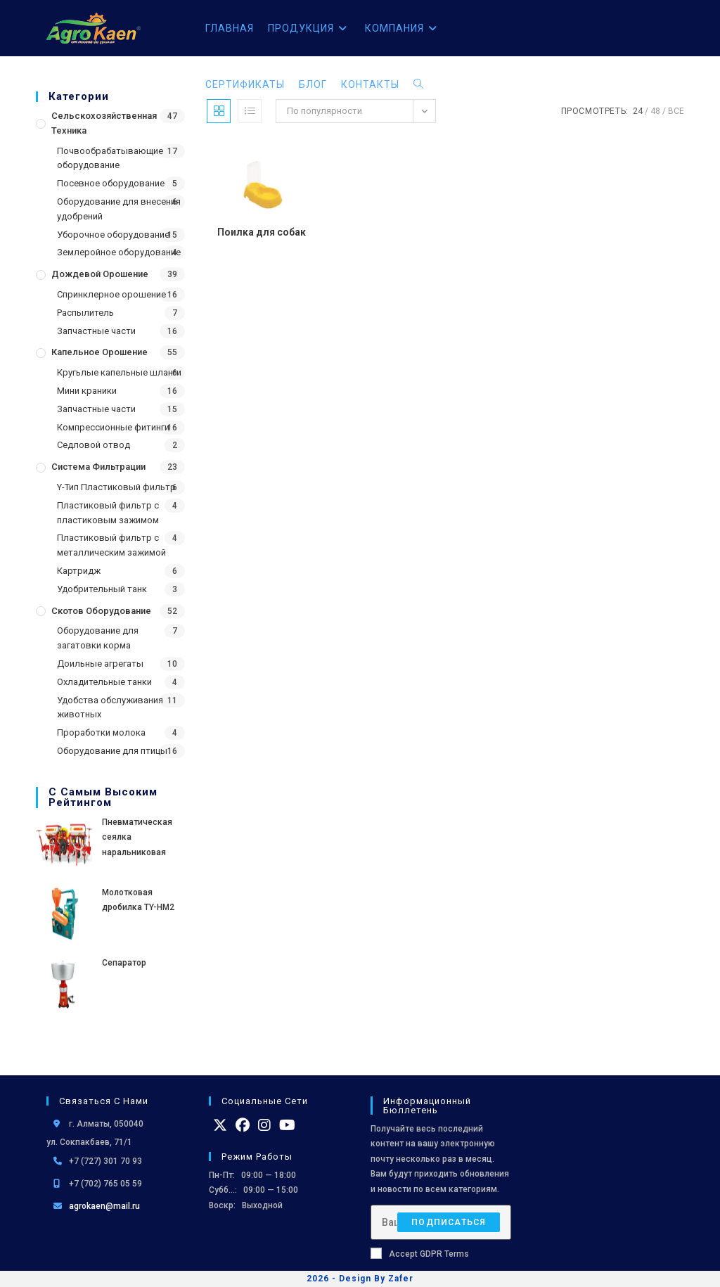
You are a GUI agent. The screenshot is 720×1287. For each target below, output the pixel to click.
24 (638, 111)
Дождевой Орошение (99, 274)
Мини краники (87, 390)
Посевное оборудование (111, 183)
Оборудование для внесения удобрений (119, 209)
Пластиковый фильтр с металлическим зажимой (111, 545)
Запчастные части (96, 331)
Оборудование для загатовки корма (98, 638)
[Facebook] (243, 1125)
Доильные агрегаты (100, 663)
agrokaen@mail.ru (104, 1206)
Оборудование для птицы (112, 750)
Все (676, 111)
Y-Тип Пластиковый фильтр (116, 487)
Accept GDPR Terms (420, 1253)
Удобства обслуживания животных (110, 707)
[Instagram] (264, 1125)
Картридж (79, 570)
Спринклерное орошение (111, 294)
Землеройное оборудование (119, 252)
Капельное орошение (99, 352)
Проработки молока (101, 732)
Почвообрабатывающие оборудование (110, 158)
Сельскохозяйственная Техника (104, 123)
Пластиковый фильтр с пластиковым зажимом (108, 512)
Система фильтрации (98, 466)
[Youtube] (287, 1125)
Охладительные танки (104, 682)
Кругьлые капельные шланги (119, 372)
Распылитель (85, 312)
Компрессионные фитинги (113, 427)
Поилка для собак (261, 232)
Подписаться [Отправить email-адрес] (448, 1222)
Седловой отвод (93, 445)
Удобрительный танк (102, 589)
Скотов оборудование (101, 611)
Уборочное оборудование (113, 234)
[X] (220, 1125)
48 (655, 111)
